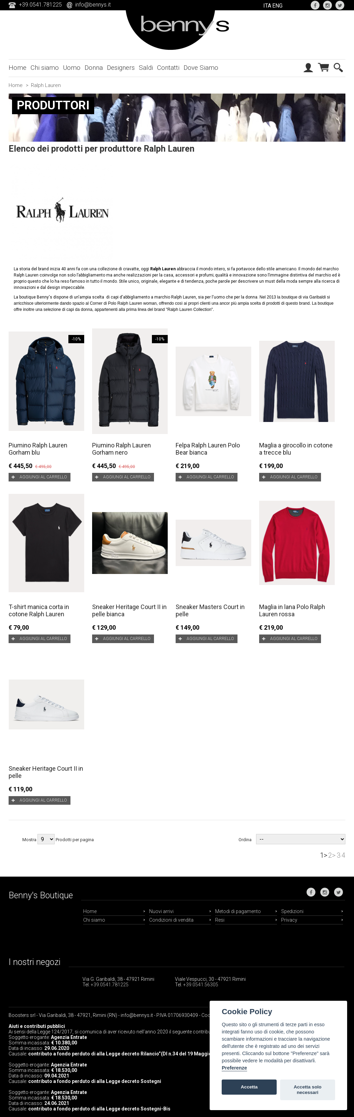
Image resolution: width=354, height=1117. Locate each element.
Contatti (168, 68)
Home (17, 68)
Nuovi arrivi (161, 911)
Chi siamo (45, 68)
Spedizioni (292, 911)
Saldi (146, 68)
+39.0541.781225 (110, 984)
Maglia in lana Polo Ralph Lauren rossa (292, 610)
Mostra (29, 839)
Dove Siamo (201, 68)
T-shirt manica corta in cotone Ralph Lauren (39, 610)
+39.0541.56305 (200, 984)
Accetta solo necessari (307, 1089)
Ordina (245, 839)
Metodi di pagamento (238, 911)
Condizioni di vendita (171, 920)
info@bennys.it (93, 4)
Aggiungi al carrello (43, 477)
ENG (277, 5)
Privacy (289, 920)
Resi (219, 920)
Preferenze (234, 1068)
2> (331, 855)
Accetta (249, 1086)
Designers (121, 68)
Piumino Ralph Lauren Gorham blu (38, 449)
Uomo (71, 68)
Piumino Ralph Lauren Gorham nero (121, 449)
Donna (94, 68)
